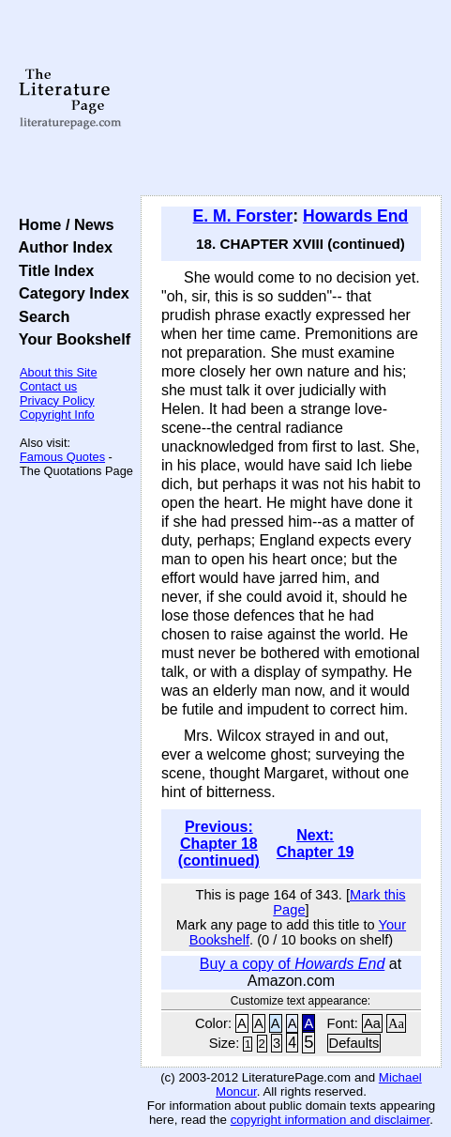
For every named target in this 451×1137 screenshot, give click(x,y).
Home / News (62, 224)
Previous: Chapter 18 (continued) (219, 843)
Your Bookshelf (70, 338)
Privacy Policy (57, 400)
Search (39, 316)
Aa (372, 1023)
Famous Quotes (62, 457)
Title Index (52, 270)
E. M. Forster (243, 216)
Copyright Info (57, 414)
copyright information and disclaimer (330, 1120)
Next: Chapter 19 (315, 843)
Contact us (48, 386)
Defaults (354, 1043)
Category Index (69, 292)
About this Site (59, 372)
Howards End (355, 216)
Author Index (61, 246)
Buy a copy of (292, 964)
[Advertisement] (291, 98)
